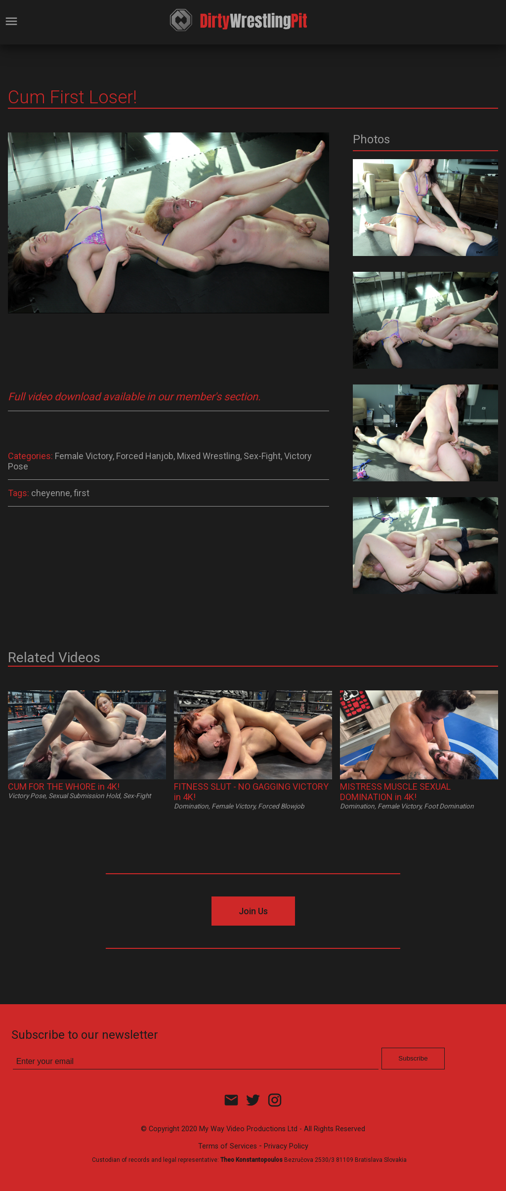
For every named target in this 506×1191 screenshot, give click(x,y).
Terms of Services (227, 1146)
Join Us (253, 911)
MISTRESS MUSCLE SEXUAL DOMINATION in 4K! (395, 791)
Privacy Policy (286, 1146)
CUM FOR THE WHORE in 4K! (64, 786)
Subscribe (412, 1058)
